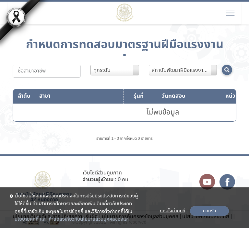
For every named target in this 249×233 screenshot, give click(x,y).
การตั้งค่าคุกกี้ (172, 211)
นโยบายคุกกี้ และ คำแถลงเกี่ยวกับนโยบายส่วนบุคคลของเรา (72, 219)
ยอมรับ (209, 211)
